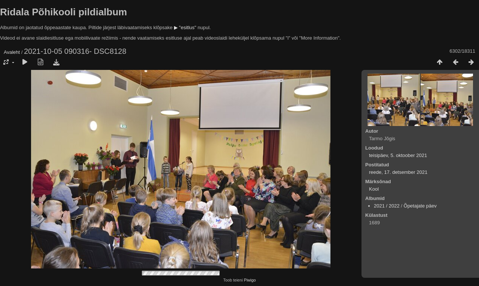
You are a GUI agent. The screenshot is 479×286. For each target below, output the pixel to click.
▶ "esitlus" (185, 27)
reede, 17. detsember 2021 (398, 172)
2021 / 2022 (387, 206)
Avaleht (12, 52)
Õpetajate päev (420, 206)
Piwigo (250, 280)
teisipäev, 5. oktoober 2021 (398, 155)
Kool (374, 189)
